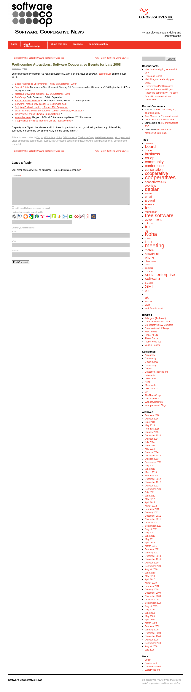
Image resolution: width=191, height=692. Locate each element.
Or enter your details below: (23, 228)
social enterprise (75, 141)
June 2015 (150, 422)
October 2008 (152, 639)
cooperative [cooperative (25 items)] (156, 173)
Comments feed (153, 666)
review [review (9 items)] (149, 271)
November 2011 (153, 519)
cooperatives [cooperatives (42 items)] (160, 177)
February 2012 (152, 509)
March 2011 (151, 546)
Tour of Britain (22, 87)
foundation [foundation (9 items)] (151, 211)
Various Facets (152, 345)
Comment (16, 176)
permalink (16, 144)
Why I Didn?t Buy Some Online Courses (113, 58)
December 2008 (153, 633)
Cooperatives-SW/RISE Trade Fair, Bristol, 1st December (43, 120)
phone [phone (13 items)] (149, 257)
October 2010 (152, 562)
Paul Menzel (151, 116)
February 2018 (152, 415)
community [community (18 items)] (154, 162)
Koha (59, 137)
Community (150, 358)
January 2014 (152, 452)
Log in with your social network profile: (27, 212)
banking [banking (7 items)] (149, 143)
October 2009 (152, 599)
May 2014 (150, 449)
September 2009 (153, 603)
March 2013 (151, 472)
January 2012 (152, 512)
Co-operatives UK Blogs (157, 328)
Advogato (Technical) (155, 318)
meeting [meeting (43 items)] (154, 245)
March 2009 (151, 623)
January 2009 (152, 629)
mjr (25, 69)
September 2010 (153, 566)
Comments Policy (98, 44)
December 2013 (153, 455)
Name (14, 231)
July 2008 (150, 649)
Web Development (104, 137)
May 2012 (150, 499)
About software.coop (31, 45)
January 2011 (152, 552)
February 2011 (152, 549)
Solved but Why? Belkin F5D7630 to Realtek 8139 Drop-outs (38, 58)
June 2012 (150, 495)
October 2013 (152, 459)
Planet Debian (152, 338)
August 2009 (151, 606)
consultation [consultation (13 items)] (154, 170)
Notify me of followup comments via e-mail (32, 208)
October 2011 (152, 522)
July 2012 (150, 492)
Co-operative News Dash (157, 321)
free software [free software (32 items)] (159, 215)
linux (54, 141)
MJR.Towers (151, 331)
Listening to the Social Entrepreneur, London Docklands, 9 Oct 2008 (48, 110)
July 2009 (150, 609)
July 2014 (150, 442)
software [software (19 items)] (152, 278)
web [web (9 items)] (147, 304)
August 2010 (151, 569)
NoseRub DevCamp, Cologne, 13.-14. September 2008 (42, 94)
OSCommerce (70, 137)
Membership (151, 385)
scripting (61, 141)
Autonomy (150, 355)
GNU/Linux (49, 137)
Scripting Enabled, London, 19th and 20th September (41, 107)
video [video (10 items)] (148, 301)
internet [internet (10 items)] (150, 223)
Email (14, 241)
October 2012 (152, 485)
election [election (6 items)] (148, 193)
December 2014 (153, 435)
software (88, 141)
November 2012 (153, 482)
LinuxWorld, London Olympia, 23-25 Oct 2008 (37, 114)
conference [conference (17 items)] (154, 166)
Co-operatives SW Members (159, 325)
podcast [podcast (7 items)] (149, 268)
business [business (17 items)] (152, 154)
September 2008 (153, 643)
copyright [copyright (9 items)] (150, 185)
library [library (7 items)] (148, 238)
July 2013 (150, 465)
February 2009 (152, 626)
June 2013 (150, 469)
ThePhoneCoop (86, 137)
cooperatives (105, 74)
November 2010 (153, 559)
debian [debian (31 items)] (152, 189)
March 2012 (151, 505)
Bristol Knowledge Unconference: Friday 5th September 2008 (45, 84)
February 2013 (152, 475)
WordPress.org (152, 670)
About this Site (59, 44)
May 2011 (150, 539)
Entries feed (151, 663)
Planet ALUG (151, 335)
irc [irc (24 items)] (147, 226)
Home (14, 44)
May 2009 (150, 616)
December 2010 (153, 556)
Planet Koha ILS (153, 341)
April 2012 (150, 502)
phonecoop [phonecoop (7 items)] (150, 261)
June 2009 (150, 613)
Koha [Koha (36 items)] (151, 234)
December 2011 (153, 516)
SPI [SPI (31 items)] (149, 286)
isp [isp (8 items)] (146, 230)
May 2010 (150, 576)
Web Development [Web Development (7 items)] (154, 308)
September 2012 (153, 489)
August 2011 (151, 529)
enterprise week (23, 117)
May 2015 (150, 425)
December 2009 (153, 593)
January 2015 (152, 432)
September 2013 (153, 462)
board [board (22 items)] (150, 146)
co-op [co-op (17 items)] (150, 158)
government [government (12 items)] (153, 219)
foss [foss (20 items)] (148, 208)
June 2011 (150, 536)
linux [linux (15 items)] (148, 242)
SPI (147, 392)
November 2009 (153, 596)
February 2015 (152, 428)
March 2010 (151, 583)
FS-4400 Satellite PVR (163, 119)
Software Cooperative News (49, 31)
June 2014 (150, 445)
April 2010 (150, 579)
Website (15, 251)
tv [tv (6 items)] (146, 294)
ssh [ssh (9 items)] (147, 290)
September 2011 (153, 526)
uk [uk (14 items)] (147, 297)
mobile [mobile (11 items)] (149, 250)
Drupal (39, 137)
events (47, 141)
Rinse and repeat (153, 76)
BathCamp (20, 97)
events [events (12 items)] (149, 204)
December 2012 (153, 479)
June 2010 (150, 572)
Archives (78, 44)
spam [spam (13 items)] (149, 282)
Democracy (150, 365)
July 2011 (150, 532)
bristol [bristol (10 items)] (148, 150)
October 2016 (152, 418)
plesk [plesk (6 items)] (147, 264)
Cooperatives (151, 362)
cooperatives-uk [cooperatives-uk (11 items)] (155, 182)
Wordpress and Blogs (155, 405)
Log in (148, 660)
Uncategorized (152, 398)
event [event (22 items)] (150, 200)
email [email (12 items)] (148, 196)
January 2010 (152, 589)
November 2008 (153, 636)
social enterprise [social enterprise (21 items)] (160, 274)
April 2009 (150, 619)
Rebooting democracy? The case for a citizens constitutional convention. (161, 96)
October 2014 (152, 439)
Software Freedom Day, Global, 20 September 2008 (40, 104)
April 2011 (150, 542)
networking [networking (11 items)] (152, 253)
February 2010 (152, 586)
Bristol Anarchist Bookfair (27, 100)
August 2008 (151, 646)
